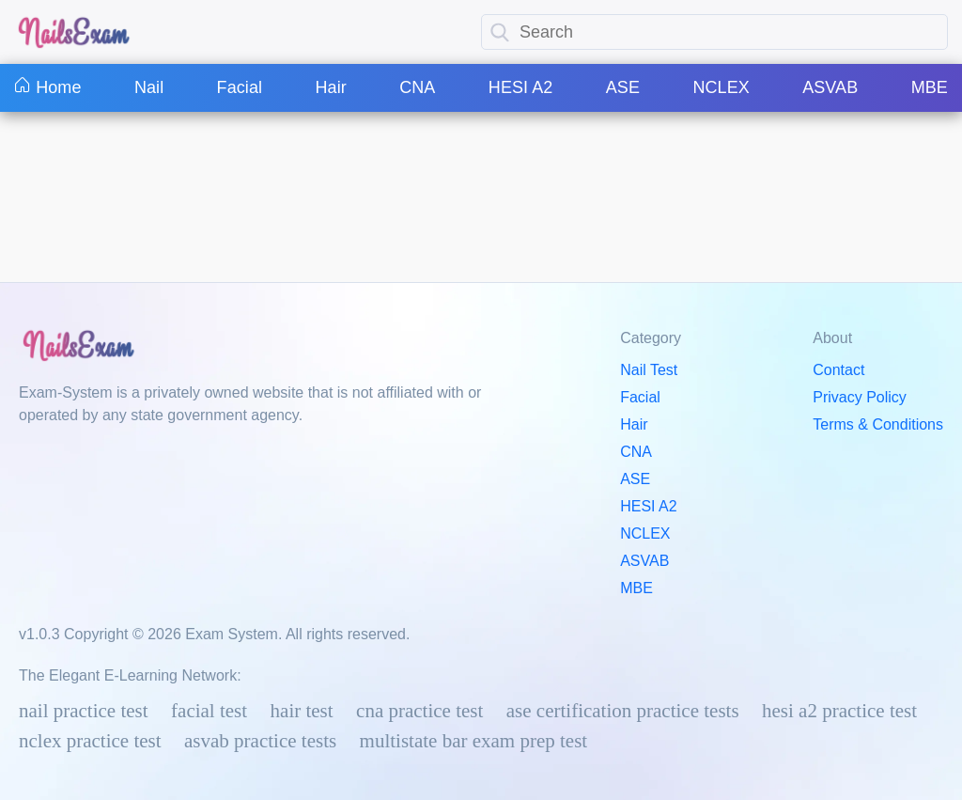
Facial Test (209, 710)
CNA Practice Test (419, 710)
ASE (623, 87)
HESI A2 (521, 87)
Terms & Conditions (878, 424)
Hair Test (302, 710)
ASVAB (830, 87)
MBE (929, 87)
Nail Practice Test (83, 710)
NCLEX (720, 87)
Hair (330, 87)
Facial (240, 87)
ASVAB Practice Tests (260, 740)
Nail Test (648, 370)
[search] (499, 32)
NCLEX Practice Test (90, 740)
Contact (838, 370)
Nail (148, 87)
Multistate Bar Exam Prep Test (474, 740)
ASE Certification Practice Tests (622, 710)
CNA (417, 87)
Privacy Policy (860, 397)
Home (48, 87)
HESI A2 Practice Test (839, 710)
